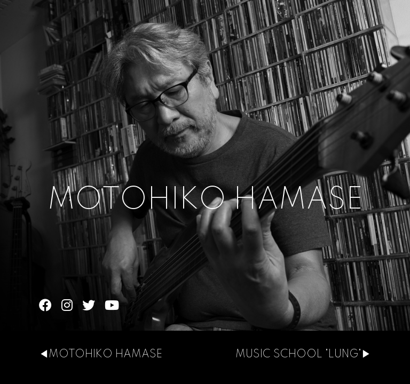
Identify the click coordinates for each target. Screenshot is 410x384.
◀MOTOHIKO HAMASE (100, 354)
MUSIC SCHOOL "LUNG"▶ (303, 354)
